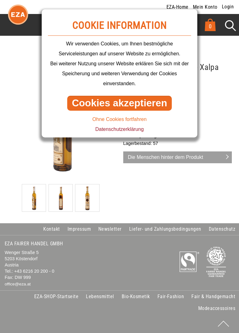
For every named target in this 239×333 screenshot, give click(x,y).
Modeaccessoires (216, 308)
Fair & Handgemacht (213, 296)
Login (228, 7)
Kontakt (51, 229)
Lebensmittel (100, 296)
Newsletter (110, 229)
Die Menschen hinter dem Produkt (165, 157)
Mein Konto (205, 7)
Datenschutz (222, 229)
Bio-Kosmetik (136, 296)
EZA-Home (177, 7)
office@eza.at (18, 284)
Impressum (79, 229)
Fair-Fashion (170, 296)
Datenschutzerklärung (119, 129)
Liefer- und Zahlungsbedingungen (165, 229)
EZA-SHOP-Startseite (56, 296)
